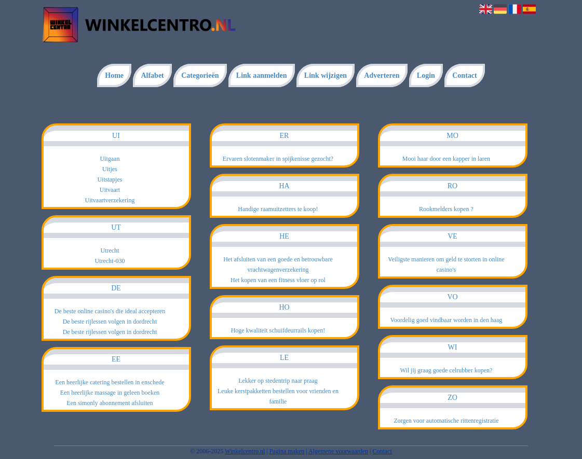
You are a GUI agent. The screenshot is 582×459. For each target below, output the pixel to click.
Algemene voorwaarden (338, 451)
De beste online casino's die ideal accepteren (110, 311)
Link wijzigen (325, 75)
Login (426, 75)
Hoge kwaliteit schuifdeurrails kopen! (278, 330)
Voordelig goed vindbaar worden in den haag (446, 320)
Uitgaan (109, 158)
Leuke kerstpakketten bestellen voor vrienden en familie (278, 396)
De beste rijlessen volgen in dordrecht (110, 321)
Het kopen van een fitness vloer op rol (278, 280)
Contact (464, 75)
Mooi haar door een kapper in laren (446, 158)
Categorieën (200, 75)
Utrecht (109, 250)
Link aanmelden (261, 75)
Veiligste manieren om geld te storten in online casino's (446, 264)
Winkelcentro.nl (245, 451)
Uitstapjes (109, 179)
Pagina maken (287, 451)
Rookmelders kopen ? (446, 209)
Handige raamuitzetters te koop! (278, 209)
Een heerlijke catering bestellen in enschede (109, 382)
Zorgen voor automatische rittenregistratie (446, 420)
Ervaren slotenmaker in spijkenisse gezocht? (278, 158)
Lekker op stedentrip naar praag (278, 380)
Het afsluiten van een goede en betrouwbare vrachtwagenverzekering (278, 264)
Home (114, 75)
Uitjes (109, 169)
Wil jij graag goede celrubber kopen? (446, 370)
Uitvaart (110, 189)
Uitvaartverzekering (109, 200)
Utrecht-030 (109, 261)
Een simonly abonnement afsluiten (109, 403)
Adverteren (381, 75)
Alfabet (152, 75)
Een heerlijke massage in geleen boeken (110, 392)
